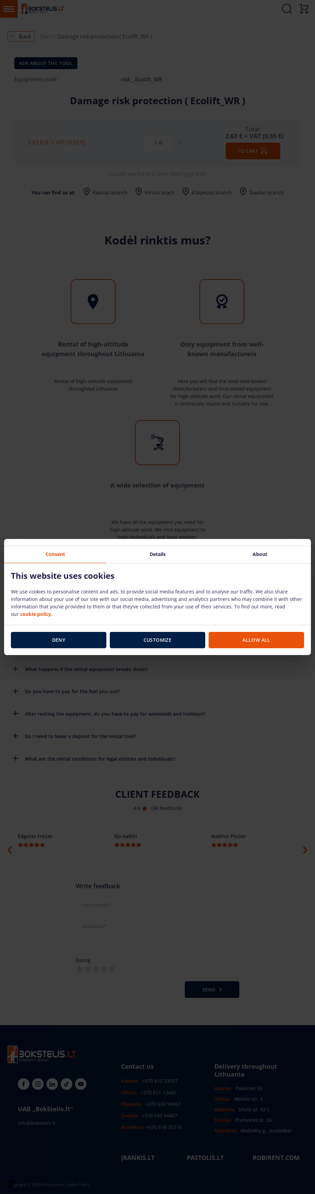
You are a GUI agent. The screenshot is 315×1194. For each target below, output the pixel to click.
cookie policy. (36, 613)
